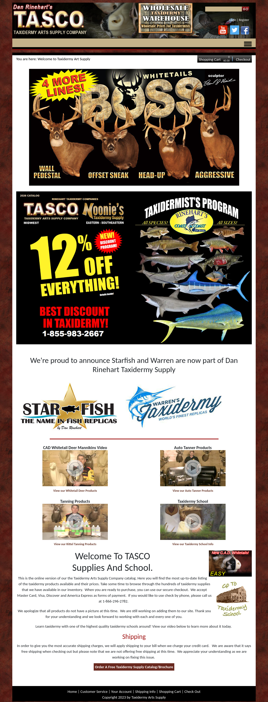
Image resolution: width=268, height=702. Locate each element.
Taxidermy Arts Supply (148, 697)
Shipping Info (145, 691)
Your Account (121, 691)
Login (232, 20)
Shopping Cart (210, 59)
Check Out (192, 691)
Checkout (243, 59)
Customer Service (94, 691)
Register (244, 20)
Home (72, 691)
